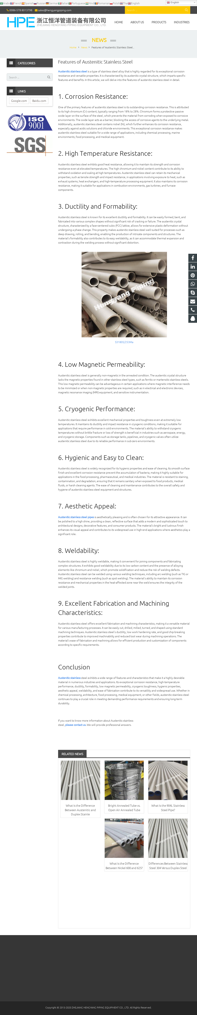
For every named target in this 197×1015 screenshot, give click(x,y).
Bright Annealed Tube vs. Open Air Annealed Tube (124, 807)
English (173, 2)
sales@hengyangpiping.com (54, 10)
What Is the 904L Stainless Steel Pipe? (168, 807)
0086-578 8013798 (20, 10)
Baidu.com (39, 101)
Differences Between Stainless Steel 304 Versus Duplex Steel (168, 865)
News (98, 40)
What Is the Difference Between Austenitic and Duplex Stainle (80, 809)
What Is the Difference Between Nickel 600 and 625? (124, 865)
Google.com (19, 101)
